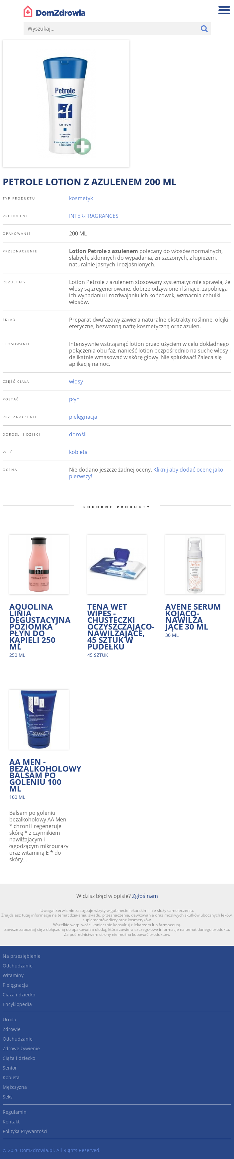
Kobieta (11, 1077)
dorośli (78, 434)
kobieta (78, 452)
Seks (8, 1096)
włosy (76, 381)
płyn (74, 399)
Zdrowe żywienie (21, 1048)
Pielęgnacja (15, 985)
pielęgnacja (83, 416)
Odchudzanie (18, 965)
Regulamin (15, 1112)
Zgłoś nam (145, 896)
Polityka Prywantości (25, 1131)
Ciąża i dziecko (19, 994)
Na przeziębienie (21, 956)
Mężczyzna (15, 1087)
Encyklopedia (17, 1004)
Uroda (9, 1019)
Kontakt (11, 1121)
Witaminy (13, 975)
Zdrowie (12, 1029)
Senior (10, 1068)
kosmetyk (81, 198)
